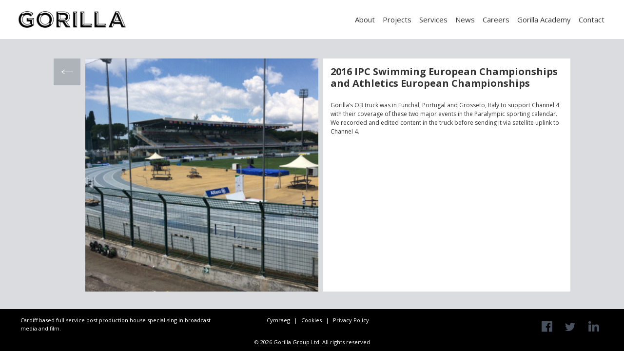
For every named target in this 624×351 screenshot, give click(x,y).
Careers (496, 19)
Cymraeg (278, 320)
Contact (591, 19)
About (365, 19)
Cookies (311, 320)
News (465, 19)
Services (433, 19)
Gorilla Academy (544, 19)
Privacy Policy (351, 320)
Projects (397, 19)
